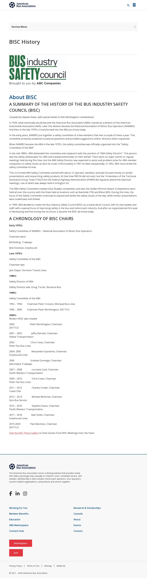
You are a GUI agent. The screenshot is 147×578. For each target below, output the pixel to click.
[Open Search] (128, 5)
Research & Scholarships (87, 508)
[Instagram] (25, 493)
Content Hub (16, 531)
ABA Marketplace (18, 525)
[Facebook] (10, 493)
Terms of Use (33, 565)
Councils (78, 513)
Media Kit (60, 565)
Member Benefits (19, 513)
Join (16, 552)
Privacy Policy (15, 565)
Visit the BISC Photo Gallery (24, 433)
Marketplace (20, 543)
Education (14, 519)
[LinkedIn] (18, 493)
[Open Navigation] (134, 5)
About (77, 519)
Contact (78, 531)
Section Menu (73, 27)
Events (77, 525)
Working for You (18, 508)
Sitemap (48, 565)
